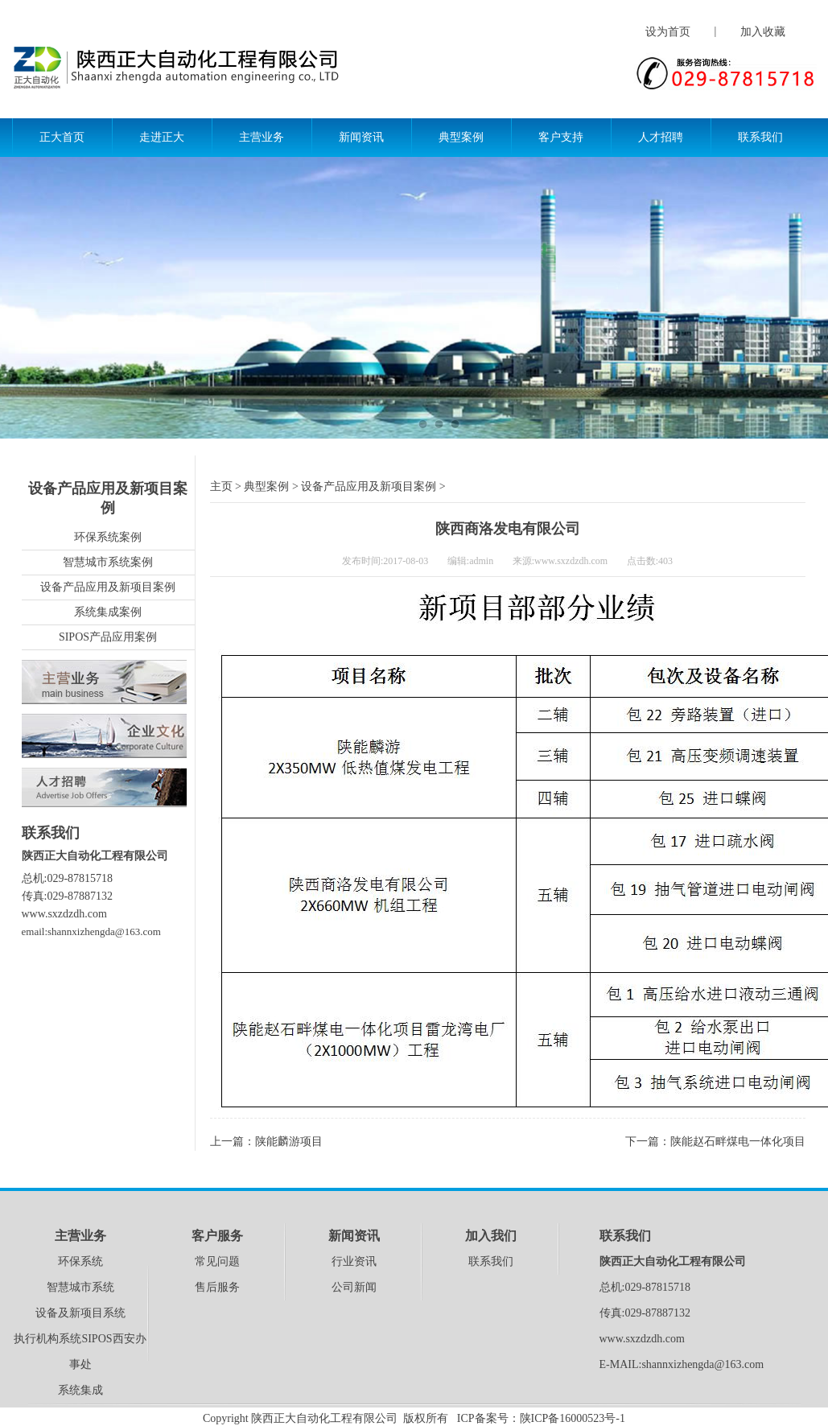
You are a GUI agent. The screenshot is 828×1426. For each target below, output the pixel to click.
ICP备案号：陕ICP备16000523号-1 (541, 1418)
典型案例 (461, 137)
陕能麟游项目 (289, 1141)
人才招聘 (660, 137)
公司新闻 (354, 1287)
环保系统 (80, 1261)
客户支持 (560, 137)
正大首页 (61, 137)
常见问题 (217, 1261)
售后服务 (217, 1287)
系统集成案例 (108, 612)
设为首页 (667, 32)
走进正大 (161, 137)
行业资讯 (354, 1261)
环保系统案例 (108, 537)
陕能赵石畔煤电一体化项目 (737, 1141)
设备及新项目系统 (80, 1313)
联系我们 (760, 137)
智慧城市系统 (80, 1287)
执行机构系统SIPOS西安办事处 (80, 1351)
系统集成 (80, 1390)
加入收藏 (762, 32)
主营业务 (261, 137)
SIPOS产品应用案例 (108, 637)
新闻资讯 (361, 137)
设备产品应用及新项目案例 (107, 587)
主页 (221, 486)
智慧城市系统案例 (108, 562)
